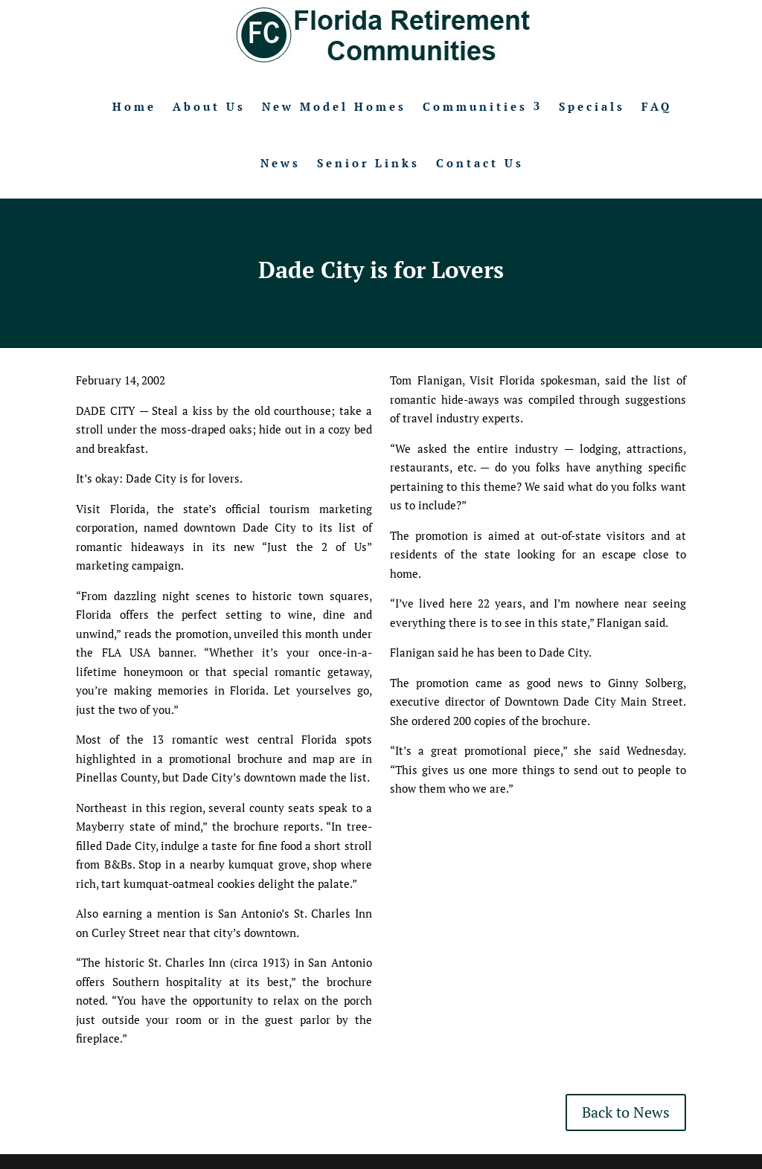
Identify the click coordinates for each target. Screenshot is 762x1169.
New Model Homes (334, 106)
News (280, 162)
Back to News (626, 1112)
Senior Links (368, 162)
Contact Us (480, 162)
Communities (475, 106)
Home (134, 106)
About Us (209, 106)
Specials (592, 106)
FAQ (656, 106)
